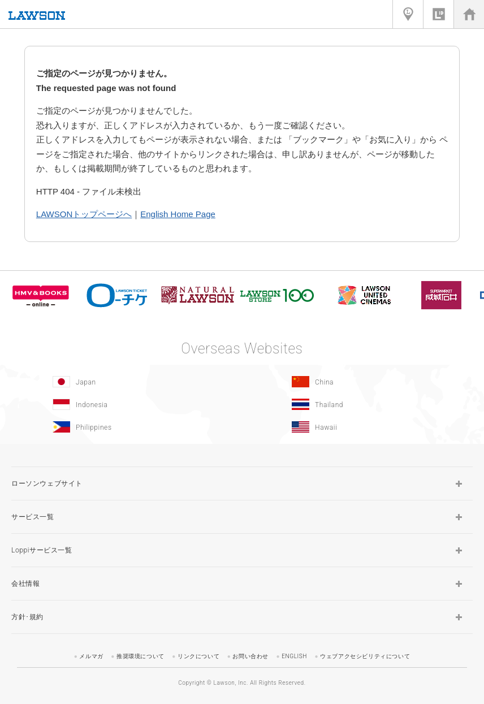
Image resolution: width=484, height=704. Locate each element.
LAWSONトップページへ (84, 214)
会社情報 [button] (25, 584)
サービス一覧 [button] (32, 517)
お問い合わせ (250, 656)
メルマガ (91, 656)
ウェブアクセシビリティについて (365, 656)
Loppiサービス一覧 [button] (41, 550)
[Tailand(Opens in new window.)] (358, 404)
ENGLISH (294, 656)
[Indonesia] (119, 404)
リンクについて (198, 656)
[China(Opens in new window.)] (358, 381)
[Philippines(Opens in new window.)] (119, 427)
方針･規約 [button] (27, 617)
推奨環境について (140, 656)
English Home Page (177, 214)
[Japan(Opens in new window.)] (119, 381)
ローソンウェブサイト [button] (47, 483)
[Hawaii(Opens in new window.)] (358, 427)
